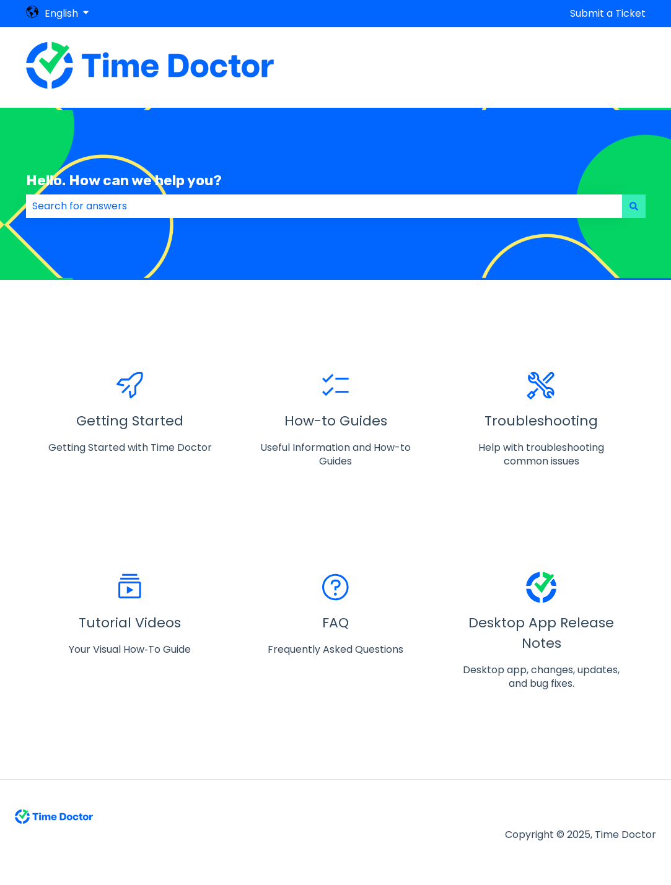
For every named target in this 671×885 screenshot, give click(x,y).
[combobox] (324, 206)
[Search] (634, 206)
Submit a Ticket (608, 13)
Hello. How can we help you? (124, 180)
